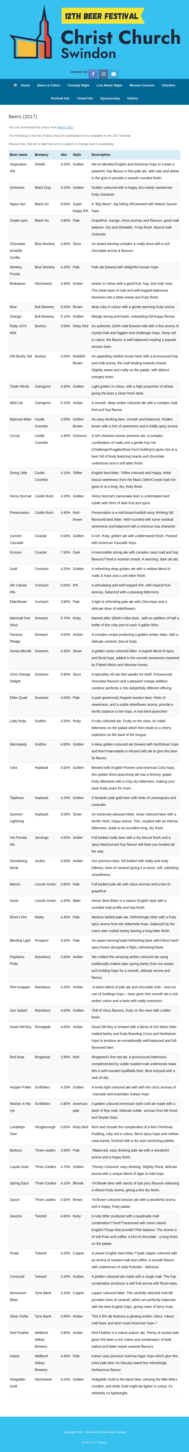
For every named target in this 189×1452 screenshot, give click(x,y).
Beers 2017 (65, 127)
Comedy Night (78, 85)
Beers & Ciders (48, 85)
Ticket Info (85, 98)
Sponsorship (110, 98)
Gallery (132, 98)
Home (22, 85)
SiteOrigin (91, 1442)
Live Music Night (109, 85)
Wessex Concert (141, 85)
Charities (168, 85)
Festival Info (60, 98)
